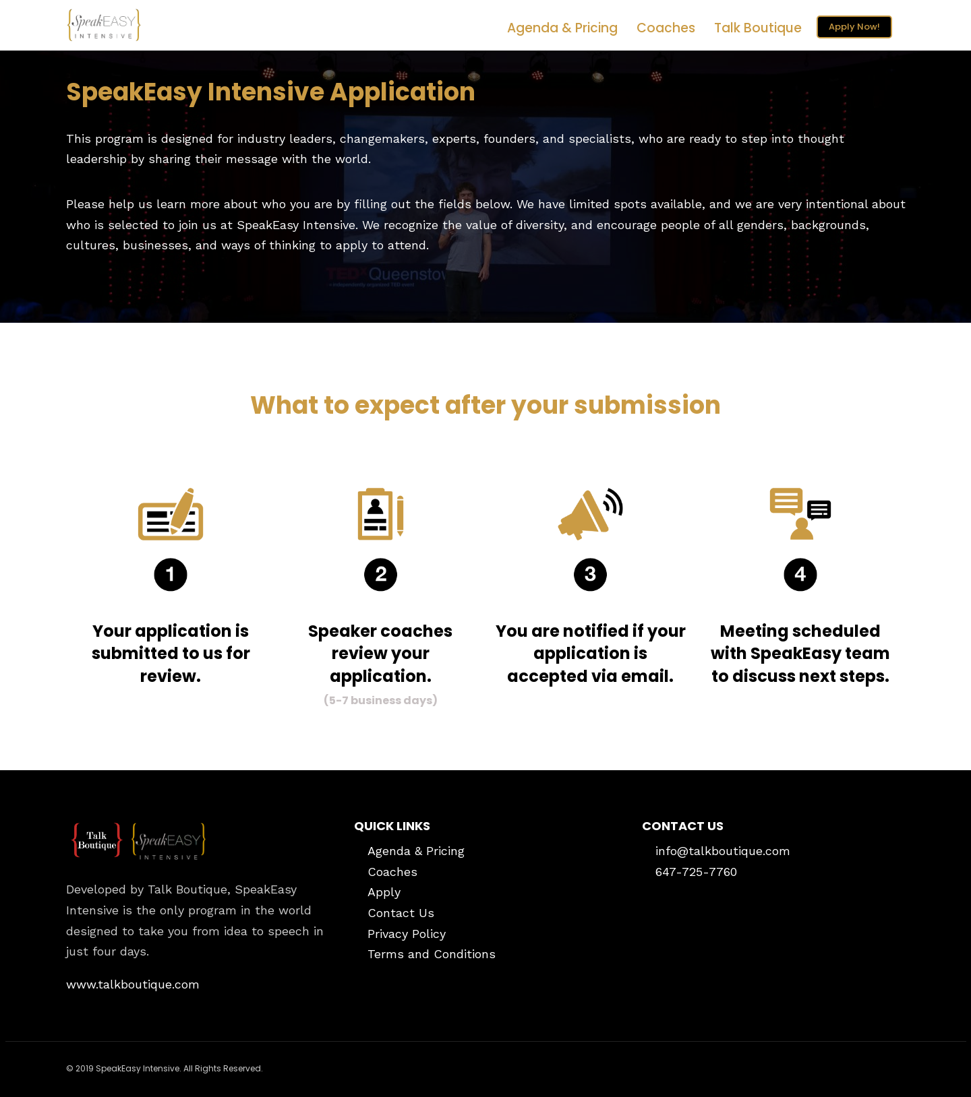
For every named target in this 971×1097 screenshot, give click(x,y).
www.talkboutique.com (133, 984)
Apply (384, 892)
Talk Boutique (758, 28)
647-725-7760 (696, 872)
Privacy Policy (406, 934)
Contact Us (400, 913)
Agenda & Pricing (562, 28)
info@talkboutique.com (722, 851)
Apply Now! (854, 26)
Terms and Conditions (431, 954)
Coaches (666, 28)
